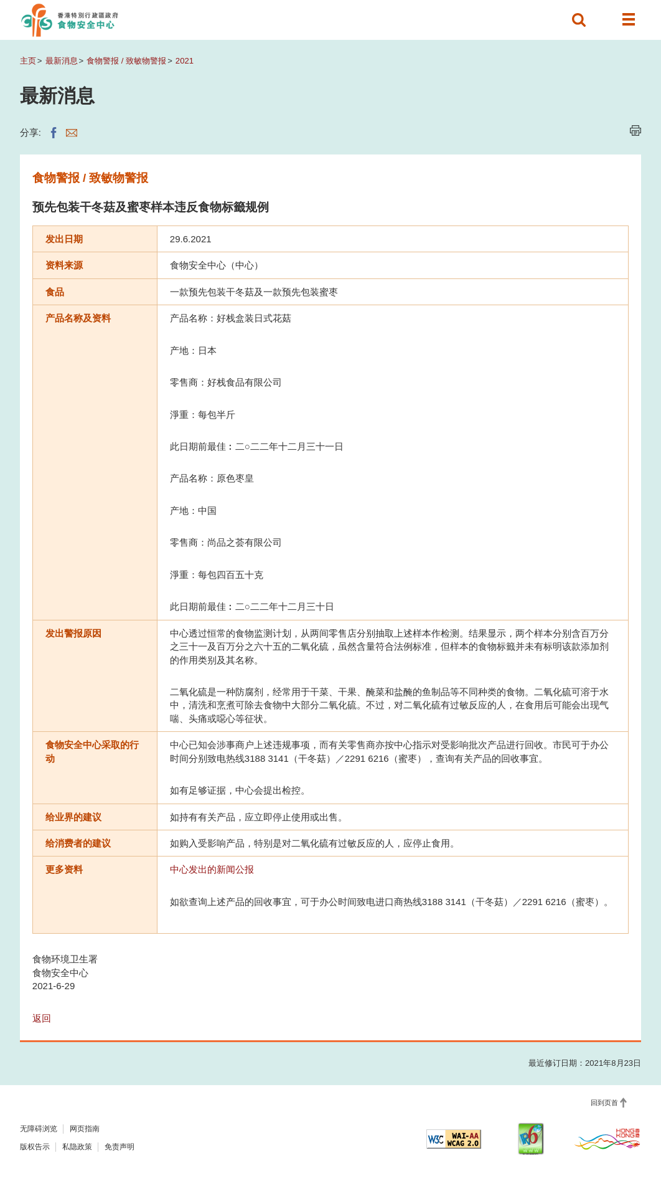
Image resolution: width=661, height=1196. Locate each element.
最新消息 (61, 60)
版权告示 (35, 1146)
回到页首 (604, 1102)
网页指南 (85, 1128)
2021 (185, 60)
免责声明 (119, 1146)
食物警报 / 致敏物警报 (126, 60)
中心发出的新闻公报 (212, 869)
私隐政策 (77, 1146)
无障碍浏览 (38, 1128)
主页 (28, 60)
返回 (41, 1018)
